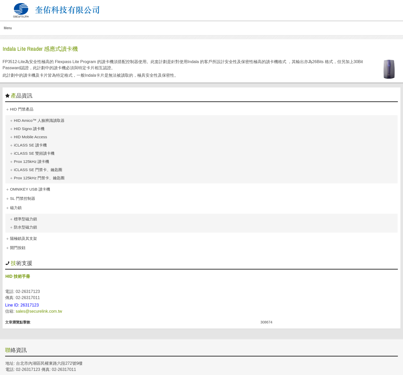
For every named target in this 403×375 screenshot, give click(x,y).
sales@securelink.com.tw (39, 311)
